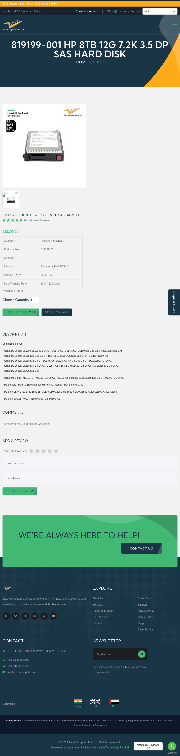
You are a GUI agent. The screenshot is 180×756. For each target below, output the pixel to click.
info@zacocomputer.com (125, 11)
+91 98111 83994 (18, 666)
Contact (97, 623)
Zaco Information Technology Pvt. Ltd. (107, 747)
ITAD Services (101, 617)
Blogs (140, 623)
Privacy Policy (145, 610)
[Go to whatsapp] (172, 746)
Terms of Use (145, 617)
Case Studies (145, 629)
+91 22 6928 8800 (88, 11)
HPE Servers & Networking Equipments (81, 720)
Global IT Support (103, 610)
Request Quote (174, 302)
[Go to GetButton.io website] (172, 753)
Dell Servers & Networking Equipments (41, 720)
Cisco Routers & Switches (153, 720)
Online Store (144, 598)
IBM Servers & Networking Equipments (120, 720)
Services (98, 604)
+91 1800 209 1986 (45, 3)
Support (142, 604)
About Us (98, 598)
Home (82, 62)
